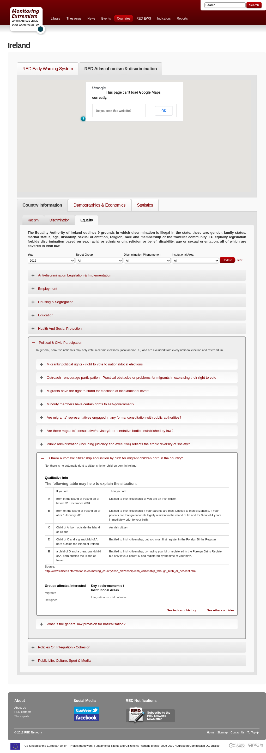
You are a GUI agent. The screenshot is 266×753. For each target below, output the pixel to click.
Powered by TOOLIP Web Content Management (257, 745)
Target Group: (99, 258)
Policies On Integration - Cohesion (64, 647)
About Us (20, 707)
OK (163, 111)
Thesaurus (73, 18)
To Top (251, 732)
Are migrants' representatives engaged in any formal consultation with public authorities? (114, 417)
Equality (86, 220)
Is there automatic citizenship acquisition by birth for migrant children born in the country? (115, 458)
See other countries (220, 610)
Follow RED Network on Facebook (86, 717)
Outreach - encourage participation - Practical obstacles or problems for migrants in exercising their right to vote (131, 377)
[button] (83, 119)
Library (56, 18)
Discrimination (60, 220)
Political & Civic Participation (60, 343)
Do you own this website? (113, 111)
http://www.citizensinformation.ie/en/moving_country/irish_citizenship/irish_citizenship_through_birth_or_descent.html (120, 571)
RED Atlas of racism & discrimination (120, 68)
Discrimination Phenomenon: (147, 258)
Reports (182, 18)
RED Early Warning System (47, 68)
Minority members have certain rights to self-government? (90, 404)
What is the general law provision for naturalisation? (86, 624)
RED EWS (143, 18)
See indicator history (181, 610)
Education (45, 315)
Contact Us (237, 732)
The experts (21, 716)
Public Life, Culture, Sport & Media (64, 660)
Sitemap (222, 732)
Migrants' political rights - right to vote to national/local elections (95, 364)
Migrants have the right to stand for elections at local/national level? (98, 391)
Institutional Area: (195, 258)
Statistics (145, 205)
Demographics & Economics (99, 205)
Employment (47, 289)
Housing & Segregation (56, 302)
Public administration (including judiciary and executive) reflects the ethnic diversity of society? (118, 444)
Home (211, 732)
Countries (123, 18)
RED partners (22, 711)
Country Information (42, 205)
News (91, 18)
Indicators (164, 18)
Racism (33, 220)
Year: (51, 258)
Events (106, 18)
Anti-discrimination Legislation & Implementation (74, 275)
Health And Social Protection (60, 328)
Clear (239, 260)
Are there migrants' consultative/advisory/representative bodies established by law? (110, 431)
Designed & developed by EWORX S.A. (237, 745)
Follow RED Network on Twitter (86, 710)
